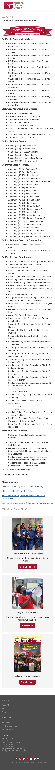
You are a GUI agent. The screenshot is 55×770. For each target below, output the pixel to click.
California (7, 509)
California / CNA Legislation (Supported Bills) (22, 486)
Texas (24, 509)
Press (4, 712)
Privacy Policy (42, 762)
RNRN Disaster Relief (10, 726)
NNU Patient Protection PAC (13, 729)
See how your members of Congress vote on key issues (27, 503)
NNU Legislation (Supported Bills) (17, 491)
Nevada (16, 509)
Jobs (4, 708)
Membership (6, 722)
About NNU (6, 705)
